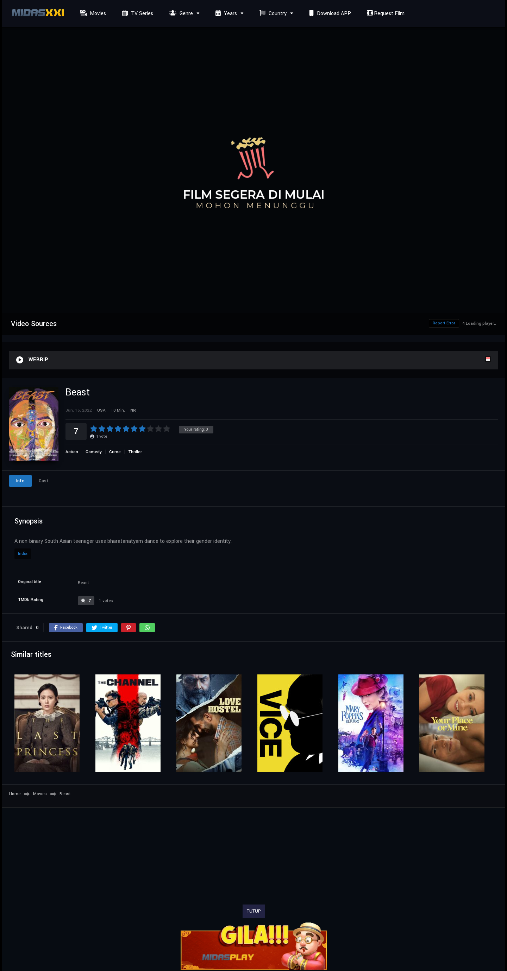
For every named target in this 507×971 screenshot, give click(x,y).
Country (272, 13)
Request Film (385, 13)
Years (225, 13)
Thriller (135, 452)
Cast (44, 481)
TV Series (136, 13)
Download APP (329, 13)
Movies (92, 13)
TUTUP (254, 911)
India (22, 554)
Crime (115, 452)
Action (71, 452)
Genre (180, 13)
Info (20, 481)
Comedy (94, 452)
